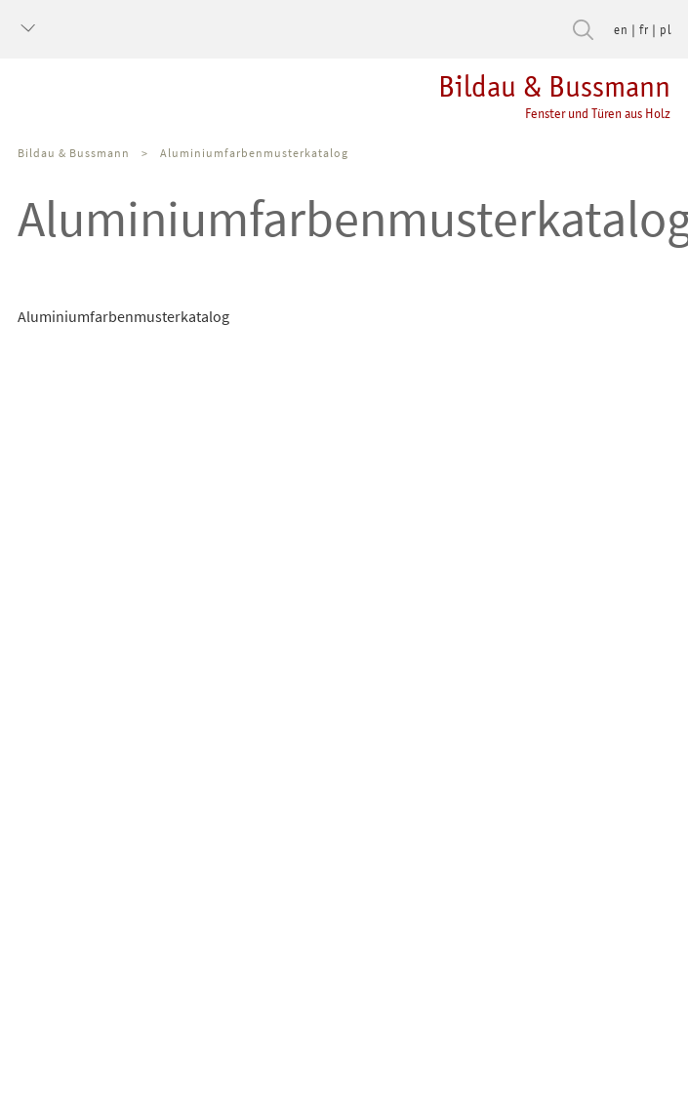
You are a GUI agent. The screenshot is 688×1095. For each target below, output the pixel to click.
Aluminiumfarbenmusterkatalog (254, 152)
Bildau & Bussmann (74, 152)
